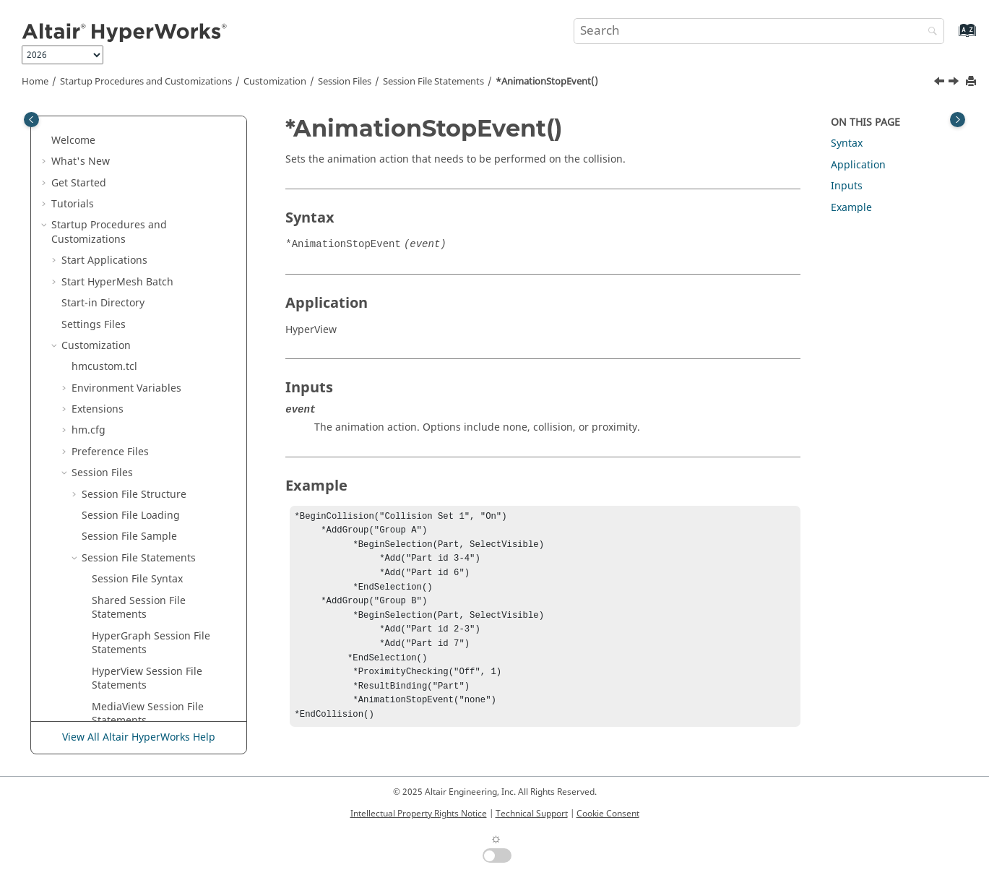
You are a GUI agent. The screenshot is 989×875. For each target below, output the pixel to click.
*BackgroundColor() (140, 717)
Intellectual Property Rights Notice (418, 813)
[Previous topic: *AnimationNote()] (940, 83)
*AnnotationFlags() (138, 342)
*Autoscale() (122, 590)
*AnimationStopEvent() (547, 81)
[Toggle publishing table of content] (31, 119)
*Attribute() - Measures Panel (164, 504)
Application (858, 165)
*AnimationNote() (135, 278)
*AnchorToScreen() (138, 235)
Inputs (847, 186)
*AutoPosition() (129, 569)
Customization (274, 81)
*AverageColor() (131, 632)
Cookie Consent (607, 813)
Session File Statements (433, 81)
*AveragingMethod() (142, 653)
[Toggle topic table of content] (957, 119)
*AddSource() (125, 129)
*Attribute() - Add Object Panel (152, 455)
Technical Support (532, 813)
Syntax (847, 143)
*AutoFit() (115, 526)
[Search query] (759, 31)
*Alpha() (113, 193)
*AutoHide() (121, 547)
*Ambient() (119, 215)
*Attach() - (148, 405)
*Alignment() (124, 151)
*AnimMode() (125, 321)
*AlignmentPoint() (136, 172)
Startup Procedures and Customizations (146, 81)
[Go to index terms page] (952, 37)
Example (851, 207)
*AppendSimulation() (144, 363)
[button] (86, 130)
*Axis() (108, 675)
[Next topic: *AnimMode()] (955, 83)
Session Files (344, 81)
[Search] (929, 32)
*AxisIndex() (122, 696)
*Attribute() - (154, 483)
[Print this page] (972, 82)
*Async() (113, 384)
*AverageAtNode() (136, 610)
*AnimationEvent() (137, 257)
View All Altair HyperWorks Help (138, 737)
